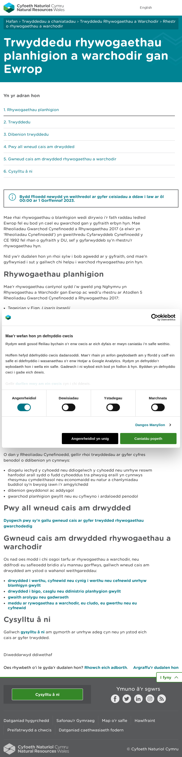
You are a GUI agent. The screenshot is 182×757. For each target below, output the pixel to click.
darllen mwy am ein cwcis (39, 383)
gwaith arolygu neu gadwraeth (38, 597)
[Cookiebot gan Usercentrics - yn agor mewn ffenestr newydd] (163, 317)
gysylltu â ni (33, 632)
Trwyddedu (19, 122)
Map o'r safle (114, 720)
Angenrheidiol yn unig (90, 439)
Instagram (150, 698)
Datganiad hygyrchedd (26, 720)
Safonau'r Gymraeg (75, 720)
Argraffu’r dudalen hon (155, 667)
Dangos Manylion (150, 425)
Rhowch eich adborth (105, 667)
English (146, 7)
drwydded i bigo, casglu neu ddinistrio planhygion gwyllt (64, 591)
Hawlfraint (145, 720)
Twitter (127, 698)
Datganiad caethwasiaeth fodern (91, 730)
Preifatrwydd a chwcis (29, 730)
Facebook (115, 698)
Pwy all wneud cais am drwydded (41, 146)
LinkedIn (138, 698)
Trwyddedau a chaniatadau (49, 21)
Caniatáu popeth (148, 439)
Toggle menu (175, 7)
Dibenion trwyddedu (28, 134)
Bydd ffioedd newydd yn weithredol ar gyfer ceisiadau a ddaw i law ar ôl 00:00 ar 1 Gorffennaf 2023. (91, 198)
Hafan (12, 21)
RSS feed (161, 698)
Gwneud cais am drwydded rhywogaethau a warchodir (62, 159)
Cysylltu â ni (20, 171)
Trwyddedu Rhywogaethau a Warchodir (119, 21)
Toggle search (162, 7)
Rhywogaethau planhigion (33, 109)
